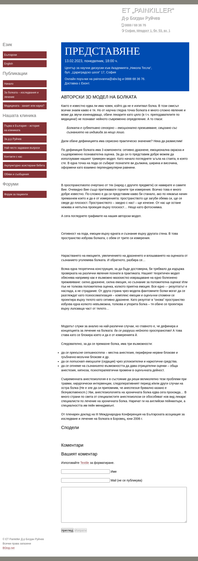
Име (113, 471)
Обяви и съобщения (16, 174)
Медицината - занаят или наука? (24, 105)
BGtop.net (9, 548)
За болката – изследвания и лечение (21, 94)
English (8, 63)
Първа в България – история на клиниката (21, 128)
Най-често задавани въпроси (22, 147)
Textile (84, 462)
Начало (8, 83)
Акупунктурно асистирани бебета (24, 165)
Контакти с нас (13, 156)
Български (10, 54)
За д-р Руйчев (12, 139)
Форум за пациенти (16, 194)
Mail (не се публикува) (126, 480)
